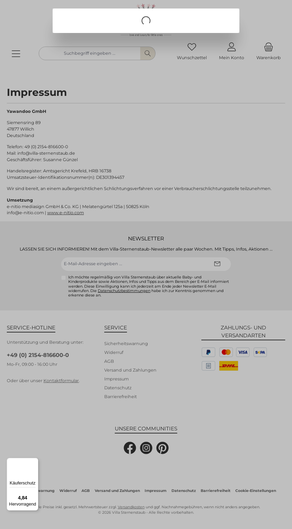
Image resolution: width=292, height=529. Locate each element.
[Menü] (34, 462)
